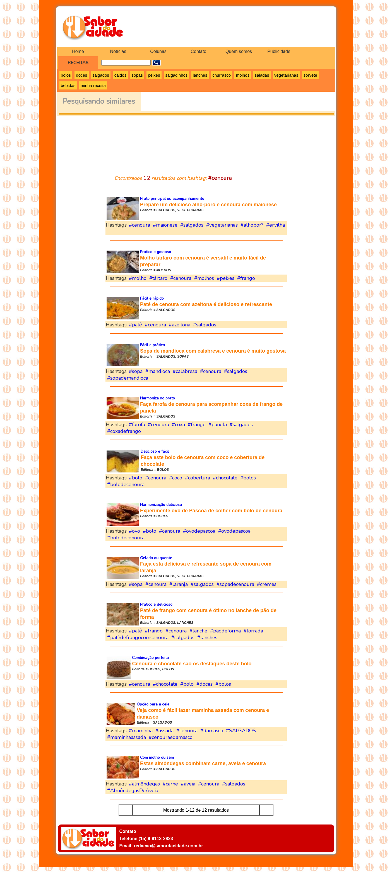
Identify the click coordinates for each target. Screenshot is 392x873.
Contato (198, 51)
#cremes (266, 584)
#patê (135, 324)
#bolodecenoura (126, 484)
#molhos (204, 278)
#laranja (178, 584)
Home (78, 51)
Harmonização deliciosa (161, 504)
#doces (204, 684)
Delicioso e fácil (155, 451)
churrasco (221, 75)
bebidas (68, 85)
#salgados (191, 225)
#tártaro (158, 278)
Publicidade (278, 51)
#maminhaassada (126, 737)
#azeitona (179, 324)
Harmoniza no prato (157, 398)
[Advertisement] (196, 142)
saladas (262, 75)
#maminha (141, 730)
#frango (246, 278)
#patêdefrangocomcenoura (138, 637)
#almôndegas (144, 783)
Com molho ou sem (157, 757)
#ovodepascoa (199, 531)
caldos (120, 75)
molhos (242, 75)
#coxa (178, 424)
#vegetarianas (222, 225)
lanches (200, 75)
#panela (217, 424)
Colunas (158, 51)
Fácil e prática (152, 345)
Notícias (118, 51)
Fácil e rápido (152, 298)
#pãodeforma (225, 630)
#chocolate (225, 477)
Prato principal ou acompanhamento (172, 198)
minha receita (93, 85)
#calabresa (185, 371)
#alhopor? (252, 225)
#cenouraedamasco (171, 737)
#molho (137, 278)
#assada (164, 730)
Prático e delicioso (156, 604)
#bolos (248, 477)
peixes (154, 75)
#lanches (207, 637)
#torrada (253, 630)
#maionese (165, 225)
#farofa (137, 424)
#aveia (188, 783)
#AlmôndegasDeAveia (132, 790)
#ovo (134, 531)
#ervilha (275, 225)
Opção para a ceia (153, 704)
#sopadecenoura (235, 584)
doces (81, 75)
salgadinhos (176, 75)
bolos (66, 75)
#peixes (225, 278)
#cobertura (197, 477)
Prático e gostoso (155, 251)
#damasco (211, 730)
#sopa (136, 371)
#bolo (135, 477)
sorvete (310, 75)
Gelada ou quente (156, 558)
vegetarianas (286, 75)
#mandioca (157, 371)
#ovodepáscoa (234, 531)
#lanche (198, 630)
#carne (170, 783)
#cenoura (139, 225)
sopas (137, 75)
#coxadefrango (124, 431)
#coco (175, 477)
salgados (100, 75)
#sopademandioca (127, 378)
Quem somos (238, 51)
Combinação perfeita (150, 657)
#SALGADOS (241, 730)
